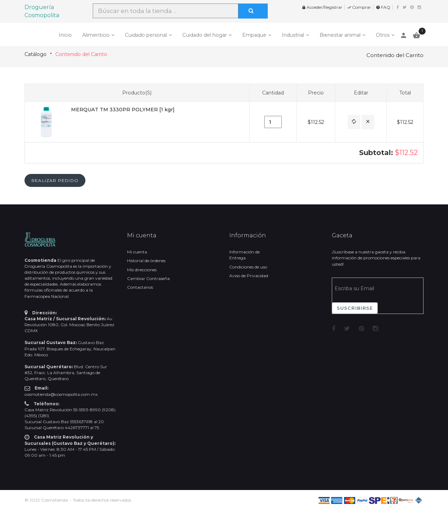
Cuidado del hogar (204, 35)
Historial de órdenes (146, 260)
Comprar (359, 7)
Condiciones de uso (248, 267)
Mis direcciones (141, 269)
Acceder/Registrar (322, 7)
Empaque (254, 35)
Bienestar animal (340, 35)
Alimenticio (96, 35)
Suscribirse (355, 308)
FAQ (383, 7)
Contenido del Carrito (81, 54)
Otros (383, 35)
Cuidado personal (146, 35)
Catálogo (35, 54)
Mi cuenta (137, 251)
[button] (354, 122)
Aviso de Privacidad (248, 275)
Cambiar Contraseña (148, 278)
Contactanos (140, 287)
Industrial (293, 35)
